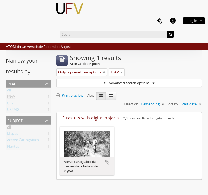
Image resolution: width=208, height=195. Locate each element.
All (9, 91)
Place (13, 83)
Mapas (12, 134)
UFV (10, 104)
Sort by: (173, 104)
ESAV (11, 97)
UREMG (13, 110)
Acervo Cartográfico (23, 140)
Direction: (131, 104)
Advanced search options (129, 82)
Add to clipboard (107, 162)
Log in (192, 20)
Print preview (69, 95)
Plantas (13, 147)
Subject (15, 120)
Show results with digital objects (148, 118)
